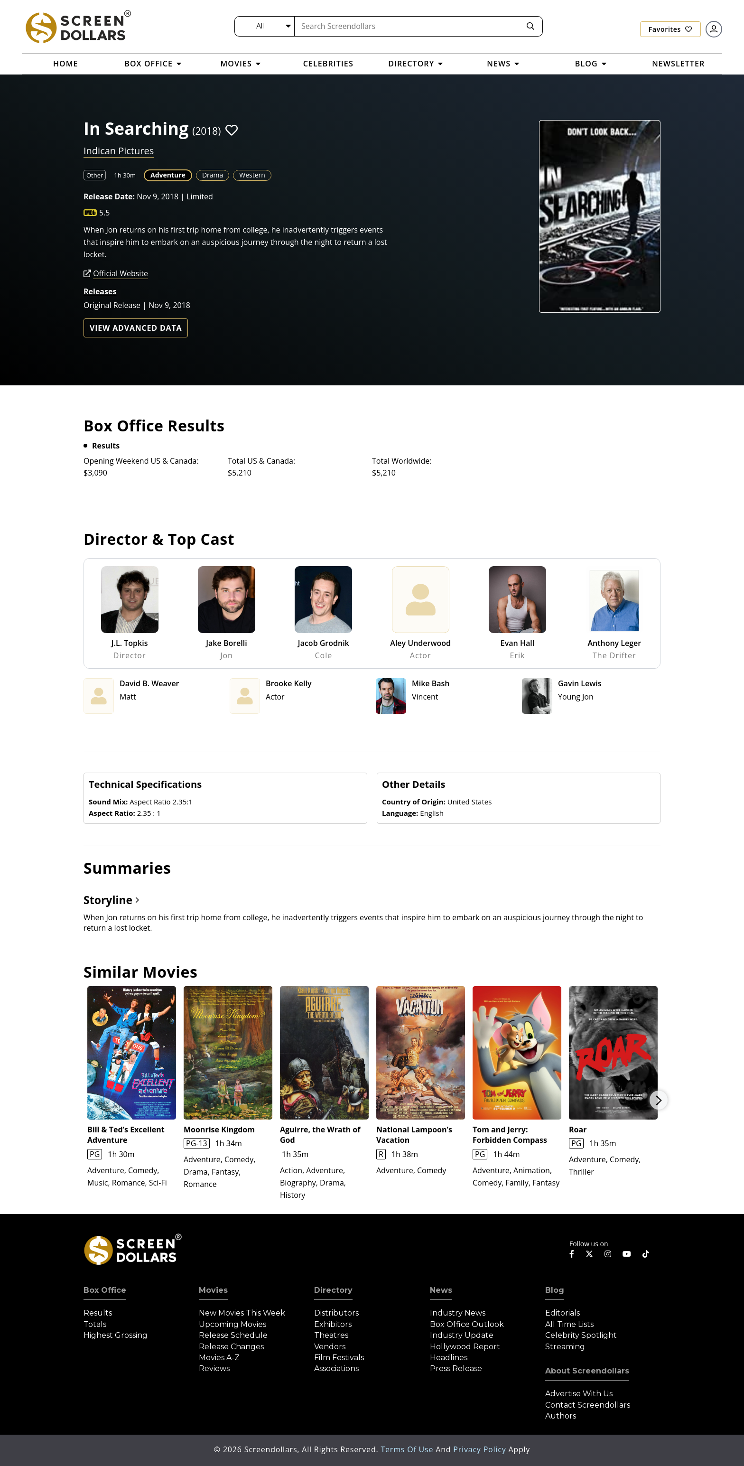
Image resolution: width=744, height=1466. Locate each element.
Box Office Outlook (467, 1324)
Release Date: (109, 196)
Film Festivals (339, 1357)
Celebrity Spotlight (581, 1335)
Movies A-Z (219, 1357)
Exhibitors (333, 1324)
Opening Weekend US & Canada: (141, 461)
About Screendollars (587, 1370)
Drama (212, 174)
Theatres (331, 1335)
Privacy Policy (480, 1449)
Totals (95, 1324)
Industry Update (461, 1335)
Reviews (214, 1368)
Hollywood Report (465, 1346)
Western (252, 174)
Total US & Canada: (261, 461)
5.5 (104, 212)
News (441, 1290)
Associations (336, 1368)
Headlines (448, 1357)
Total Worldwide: (401, 461)
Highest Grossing (116, 1335)
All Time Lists (569, 1324)
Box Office (105, 1290)
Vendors (329, 1346)
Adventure (168, 174)
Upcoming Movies (232, 1324)
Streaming (565, 1346)
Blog (554, 1290)
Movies (213, 1290)
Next (659, 1100)
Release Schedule (233, 1335)
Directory (333, 1290)
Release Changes (231, 1346)
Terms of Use (408, 1449)
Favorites (670, 29)
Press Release (456, 1368)
